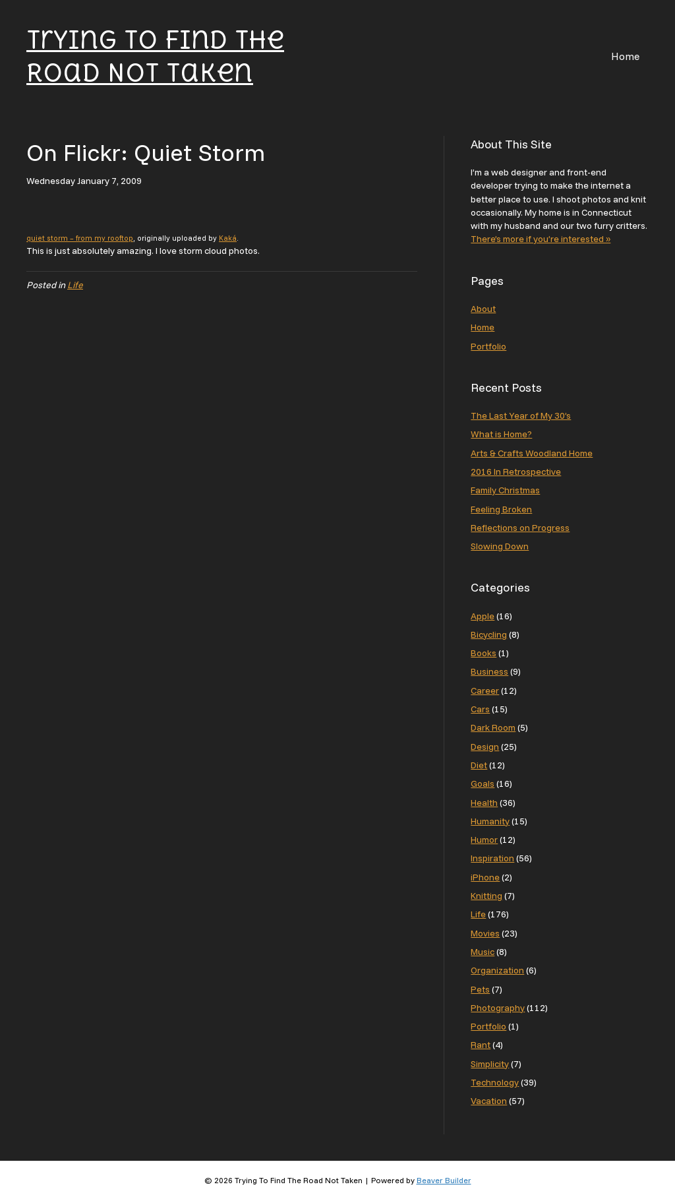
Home (625, 56)
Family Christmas (505, 490)
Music (482, 952)
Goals (482, 783)
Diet (479, 765)
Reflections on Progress (520, 528)
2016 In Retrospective (516, 471)
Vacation (489, 1101)
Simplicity (490, 1064)
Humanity (490, 821)
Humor (484, 839)
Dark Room (493, 727)
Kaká (228, 238)
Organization (497, 970)
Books (483, 653)
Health (484, 803)
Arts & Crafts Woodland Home (532, 453)
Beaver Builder (444, 1180)
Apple (482, 616)
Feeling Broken (501, 509)
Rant (480, 1045)
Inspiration (492, 858)
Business (489, 671)
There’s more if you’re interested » (540, 239)
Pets (480, 989)
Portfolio (488, 346)
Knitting (486, 896)
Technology (495, 1082)
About (483, 309)
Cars (480, 709)
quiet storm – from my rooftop (79, 238)
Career (485, 690)
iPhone (485, 877)
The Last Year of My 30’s (521, 415)
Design (485, 747)
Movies (485, 933)
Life (75, 285)
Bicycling (489, 634)
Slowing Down (500, 546)
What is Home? (501, 434)
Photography (498, 1008)
